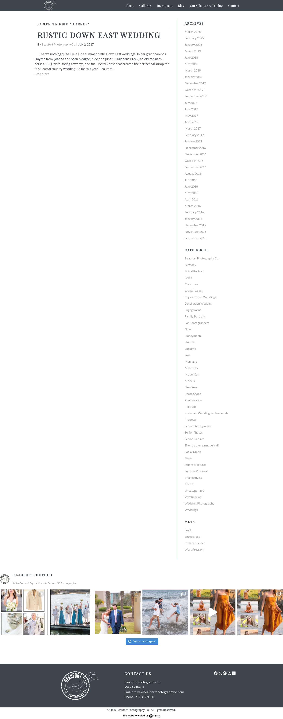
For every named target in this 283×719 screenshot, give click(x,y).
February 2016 (194, 212)
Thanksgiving (193, 477)
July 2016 (191, 180)
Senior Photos (194, 432)
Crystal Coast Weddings (200, 297)
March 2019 (193, 51)
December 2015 (195, 225)
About (130, 6)
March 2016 (193, 205)
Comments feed (195, 543)
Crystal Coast (193, 290)
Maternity (191, 368)
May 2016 (191, 193)
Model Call (192, 374)
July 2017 (191, 102)
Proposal (190, 419)
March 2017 (193, 128)
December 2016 (195, 147)
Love (188, 355)
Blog (181, 6)
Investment (165, 6)
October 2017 (194, 89)
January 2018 (193, 77)
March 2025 (193, 31)
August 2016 (193, 173)
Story (188, 458)
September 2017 (195, 96)
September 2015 (195, 238)
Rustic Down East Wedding (98, 35)
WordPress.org (195, 549)
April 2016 (192, 199)
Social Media (193, 451)
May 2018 (191, 64)
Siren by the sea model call (202, 445)
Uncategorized (194, 490)
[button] (216, 673)
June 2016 (191, 186)
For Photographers (197, 323)
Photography (193, 400)
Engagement (193, 310)
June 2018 (191, 57)
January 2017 (193, 141)
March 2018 (193, 70)
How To (190, 342)
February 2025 (194, 38)
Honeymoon (193, 335)
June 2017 (191, 109)
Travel (189, 484)
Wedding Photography (199, 503)
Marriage (191, 361)
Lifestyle (190, 348)
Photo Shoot (193, 393)
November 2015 (195, 231)
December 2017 (195, 83)
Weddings (191, 510)
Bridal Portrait (194, 271)
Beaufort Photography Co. (202, 258)
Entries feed (192, 536)
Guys (188, 329)
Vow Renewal (193, 497)
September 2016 (195, 167)
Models (190, 381)
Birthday (190, 264)
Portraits (190, 406)
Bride (188, 277)
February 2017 (194, 135)
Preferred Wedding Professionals (206, 413)
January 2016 (193, 218)
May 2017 (191, 115)
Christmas (191, 284)
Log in (188, 530)
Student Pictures (195, 464)
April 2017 (192, 122)
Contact (233, 6)
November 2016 (195, 154)
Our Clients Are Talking (206, 6)
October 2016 (194, 160)
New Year (191, 387)
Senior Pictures (194, 439)
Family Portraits (195, 316)
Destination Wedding (198, 303)
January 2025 (193, 44)
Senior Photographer (198, 426)
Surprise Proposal (196, 471)
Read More (41, 73)
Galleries (145, 6)
